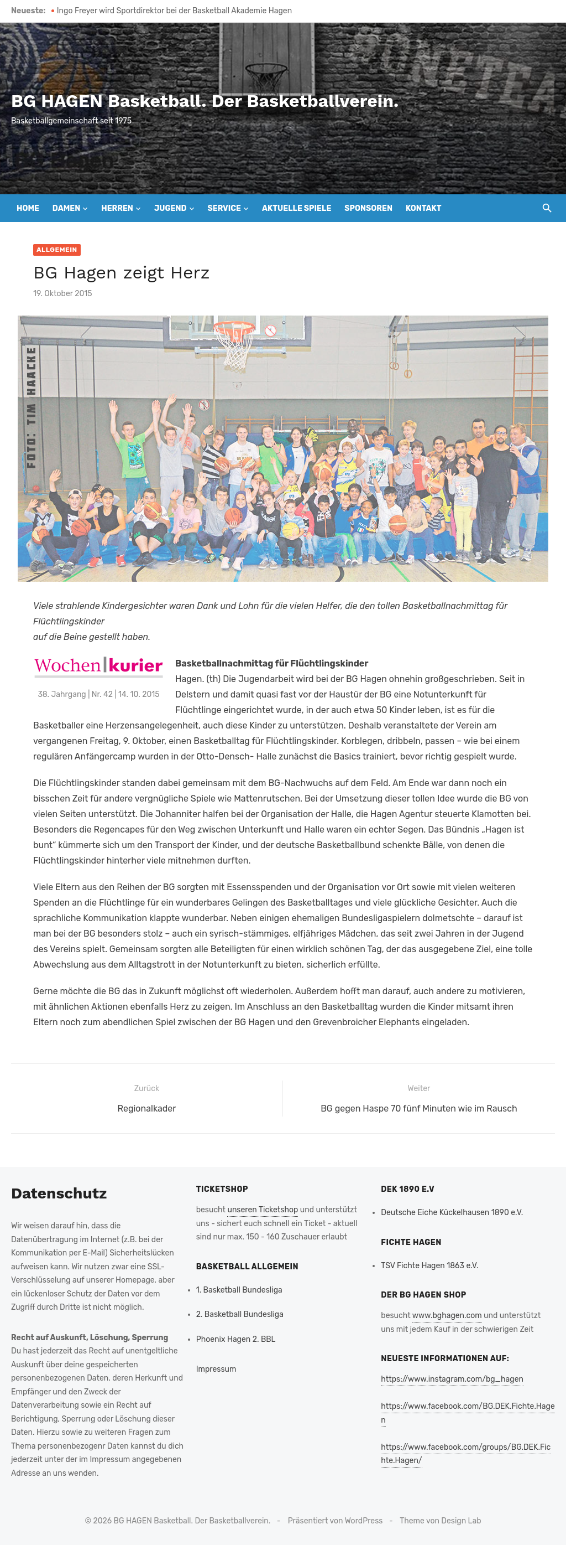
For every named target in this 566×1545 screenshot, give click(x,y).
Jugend (170, 208)
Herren (117, 208)
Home (28, 208)
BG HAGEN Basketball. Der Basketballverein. (205, 100)
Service (224, 208)
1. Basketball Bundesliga (239, 1290)
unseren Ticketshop (262, 1210)
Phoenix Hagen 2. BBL (236, 1339)
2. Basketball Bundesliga (240, 1314)
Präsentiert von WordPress (335, 1521)
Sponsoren (368, 208)
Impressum (216, 1369)
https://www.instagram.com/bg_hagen (452, 1379)
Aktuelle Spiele (296, 208)
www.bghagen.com (447, 1315)
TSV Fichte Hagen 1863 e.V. (429, 1265)
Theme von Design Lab (440, 1521)
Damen (66, 208)
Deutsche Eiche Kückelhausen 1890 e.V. (452, 1212)
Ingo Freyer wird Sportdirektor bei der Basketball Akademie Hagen (174, 10)
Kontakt (424, 208)
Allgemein (56, 250)
